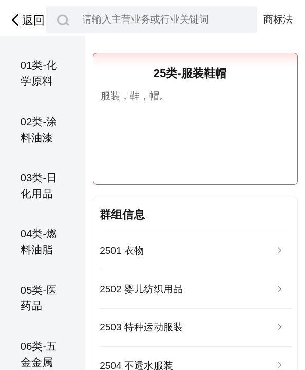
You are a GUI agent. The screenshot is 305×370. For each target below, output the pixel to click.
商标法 (278, 19)
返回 (26, 20)
